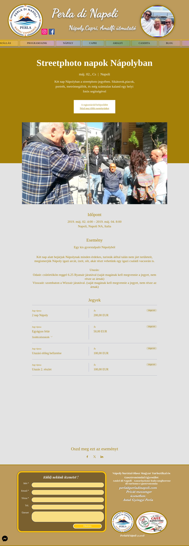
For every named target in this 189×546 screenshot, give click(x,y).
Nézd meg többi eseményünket (94, 108)
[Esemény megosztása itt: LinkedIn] (101, 456)
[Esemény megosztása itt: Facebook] (87, 456)
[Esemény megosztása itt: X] (94, 456)
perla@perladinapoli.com (138, 487)
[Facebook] (52, 32)
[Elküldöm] (87, 526)
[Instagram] (44, 32)
